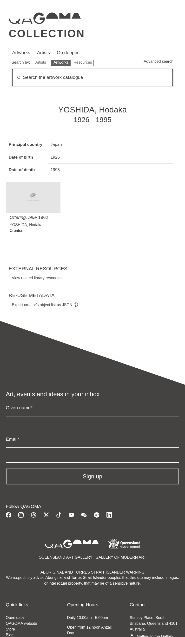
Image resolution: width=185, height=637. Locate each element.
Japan (56, 144)
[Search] (92, 77)
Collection (47, 33)
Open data (15, 618)
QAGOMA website (21, 623)
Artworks (21, 52)
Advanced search (158, 61)
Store (10, 629)
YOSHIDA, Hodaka (26, 225)
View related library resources (37, 278)
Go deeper (68, 52)
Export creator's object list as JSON (42, 305)
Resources (82, 62)
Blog (9, 635)
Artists (43, 52)
